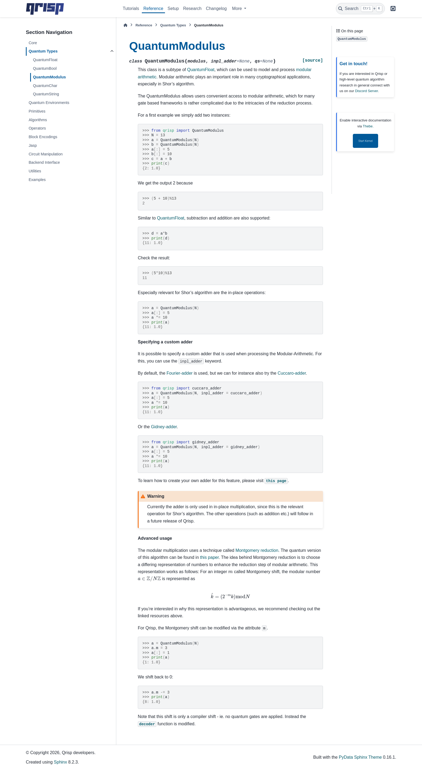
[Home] (125, 25)
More (237, 8)
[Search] (360, 8)
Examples (37, 179)
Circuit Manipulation (45, 154)
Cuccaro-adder (291, 373)
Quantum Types (43, 51)
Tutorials (131, 8)
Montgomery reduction (256, 550)
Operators (37, 128)
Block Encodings (43, 137)
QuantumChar (45, 85)
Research (192, 8)
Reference (153, 8)
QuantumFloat (45, 60)
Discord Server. (367, 91)
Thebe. (368, 126)
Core (33, 43)
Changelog (216, 8)
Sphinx (60, 762)
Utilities (35, 171)
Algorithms (38, 120)
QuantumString (46, 94)
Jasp (33, 145)
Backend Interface (44, 162)
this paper (209, 557)
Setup (173, 8)
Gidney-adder (164, 426)
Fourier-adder (180, 373)
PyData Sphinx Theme (360, 757)
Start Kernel (365, 141)
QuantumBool (45, 68)
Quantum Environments (49, 102)
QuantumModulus (49, 77)
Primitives (37, 111)
